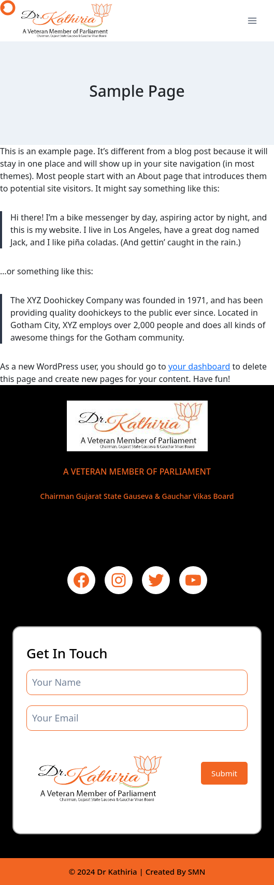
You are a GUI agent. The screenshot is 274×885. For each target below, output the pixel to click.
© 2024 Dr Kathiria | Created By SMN (137, 871)
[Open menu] (252, 20)
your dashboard (199, 366)
